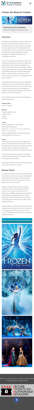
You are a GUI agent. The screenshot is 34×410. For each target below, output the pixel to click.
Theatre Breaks (23, 380)
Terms (16, 380)
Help (27, 378)
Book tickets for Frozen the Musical (17, 220)
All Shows (14, 378)
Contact (8, 378)
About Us (2, 378)
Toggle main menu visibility (30, 4)
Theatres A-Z (21, 378)
